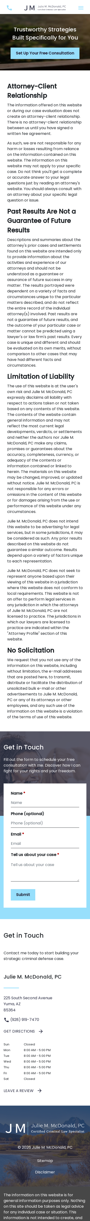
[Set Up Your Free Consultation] (45, 53)
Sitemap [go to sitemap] (45, 1160)
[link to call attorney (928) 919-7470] (9, 8)
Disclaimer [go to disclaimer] (45, 1172)
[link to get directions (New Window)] (45, 1004)
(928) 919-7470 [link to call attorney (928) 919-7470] (21, 1019)
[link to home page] (45, 7)
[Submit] (23, 895)
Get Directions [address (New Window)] (24, 1031)
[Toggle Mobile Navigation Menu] (80, 8)
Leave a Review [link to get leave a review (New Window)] (23, 1090)
